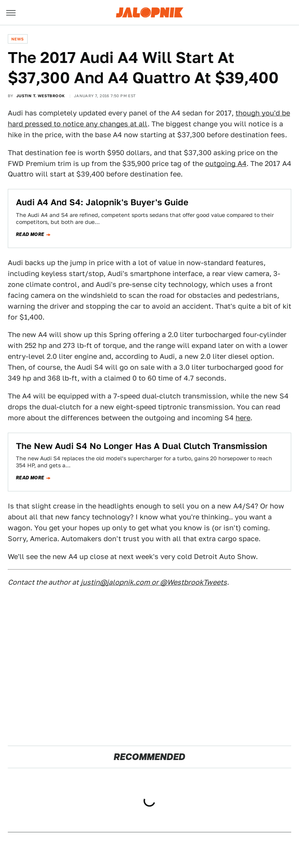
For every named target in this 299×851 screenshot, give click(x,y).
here (243, 418)
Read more (30, 234)
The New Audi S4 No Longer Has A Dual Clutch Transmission (141, 446)
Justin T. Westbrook (40, 95)
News (17, 39)
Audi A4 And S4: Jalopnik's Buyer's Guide (102, 202)
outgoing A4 (225, 163)
